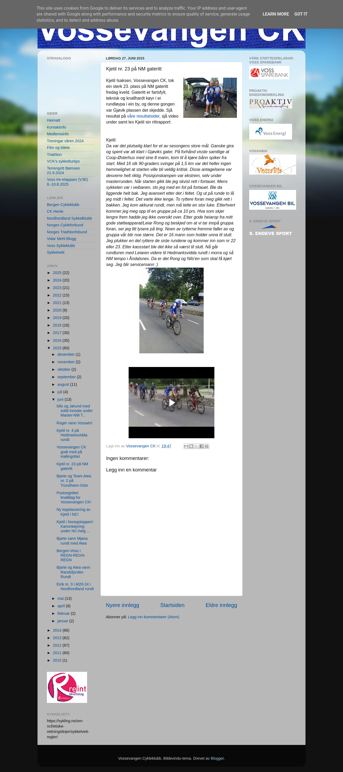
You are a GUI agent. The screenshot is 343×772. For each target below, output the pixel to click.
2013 (57, 638)
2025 (57, 273)
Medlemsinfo (58, 134)
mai (61, 598)
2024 (57, 280)
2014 (57, 630)
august (64, 384)
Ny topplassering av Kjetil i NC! (73, 511)
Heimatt (53, 120)
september (67, 377)
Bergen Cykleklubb (63, 205)
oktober (65, 369)
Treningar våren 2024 (65, 141)
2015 (57, 348)
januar (63, 621)
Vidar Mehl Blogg (61, 239)
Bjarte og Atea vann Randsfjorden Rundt (73, 572)
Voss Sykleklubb (61, 245)
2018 (57, 325)
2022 (57, 295)
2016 (57, 340)
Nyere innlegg (122, 605)
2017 (57, 333)
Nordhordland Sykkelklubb (69, 218)
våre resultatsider (143, 116)
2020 (57, 310)
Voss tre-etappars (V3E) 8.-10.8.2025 (67, 181)
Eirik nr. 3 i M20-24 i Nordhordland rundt (75, 586)
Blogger (217, 758)
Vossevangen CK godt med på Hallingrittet (71, 452)
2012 (57, 645)
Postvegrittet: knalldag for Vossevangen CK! (74, 497)
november (67, 362)
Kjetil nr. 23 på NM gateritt (72, 466)
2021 (57, 303)
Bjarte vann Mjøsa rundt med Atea (72, 540)
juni (61, 399)
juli (61, 392)
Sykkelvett (56, 252)
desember (67, 354)
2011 (57, 653)
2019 (57, 318)
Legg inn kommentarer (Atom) (153, 617)
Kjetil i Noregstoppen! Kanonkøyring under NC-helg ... (75, 526)
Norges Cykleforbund (65, 225)
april (62, 606)
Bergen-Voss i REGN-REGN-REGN (71, 555)
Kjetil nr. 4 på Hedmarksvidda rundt (72, 435)
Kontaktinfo (56, 127)
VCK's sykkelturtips (63, 161)
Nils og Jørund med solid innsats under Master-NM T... (75, 411)
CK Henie (55, 211)
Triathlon (54, 154)
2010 (57, 660)
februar (64, 613)
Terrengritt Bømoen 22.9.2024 (63, 170)
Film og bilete (58, 147)
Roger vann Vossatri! (74, 423)
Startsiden (172, 605)
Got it (300, 14)
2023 (57, 288)
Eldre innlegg (221, 605)
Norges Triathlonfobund (67, 232)
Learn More (276, 14)
